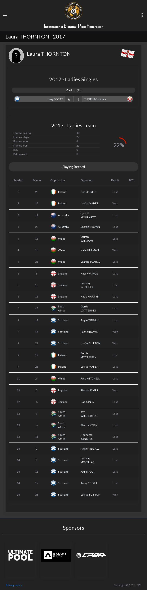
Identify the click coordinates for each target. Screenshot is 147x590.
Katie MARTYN (90, 296)
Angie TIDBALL (90, 320)
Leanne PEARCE (90, 261)
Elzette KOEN (89, 425)
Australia (63, 215)
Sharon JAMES (89, 390)
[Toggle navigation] (5, 15)
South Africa (61, 308)
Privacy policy (14, 585)
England (63, 273)
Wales (61, 238)
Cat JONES (87, 401)
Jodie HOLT (88, 471)
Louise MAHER (89, 203)
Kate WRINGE (89, 273)
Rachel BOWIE (89, 331)
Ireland (62, 191)
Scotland (63, 320)
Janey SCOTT (89, 483)
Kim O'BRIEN (88, 191)
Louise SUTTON (90, 343)
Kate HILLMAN (90, 250)
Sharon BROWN (90, 226)
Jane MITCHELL (90, 378)
